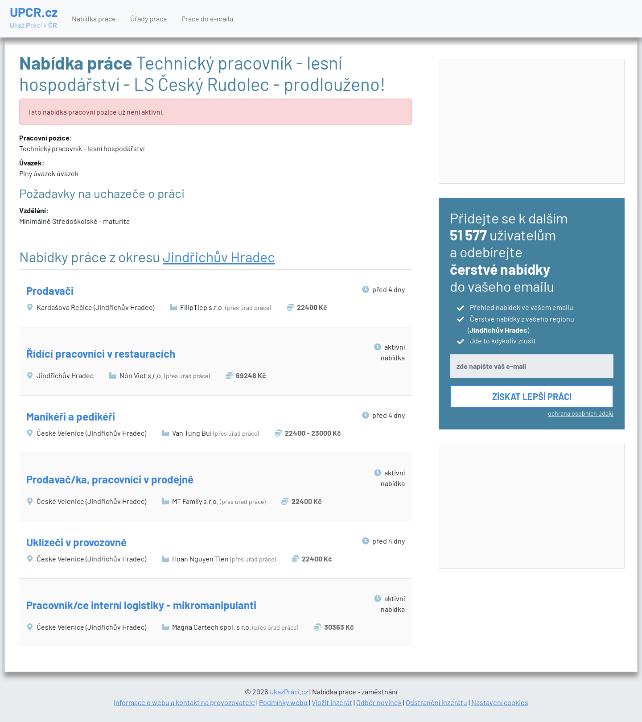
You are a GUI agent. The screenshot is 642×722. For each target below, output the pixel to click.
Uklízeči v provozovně (76, 542)
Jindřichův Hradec (219, 256)
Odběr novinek (379, 702)
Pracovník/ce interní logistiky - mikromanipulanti (141, 604)
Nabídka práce (94, 18)
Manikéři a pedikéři (70, 416)
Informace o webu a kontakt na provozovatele (184, 702)
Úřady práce (148, 18)
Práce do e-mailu (207, 18)
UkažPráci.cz (288, 691)
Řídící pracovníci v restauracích (100, 353)
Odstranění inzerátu (436, 702)
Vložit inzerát (332, 702)
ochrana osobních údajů (580, 413)
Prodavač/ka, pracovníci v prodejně (109, 479)
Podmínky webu (283, 702)
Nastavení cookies (499, 702)
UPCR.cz (34, 18)
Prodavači (50, 290)
